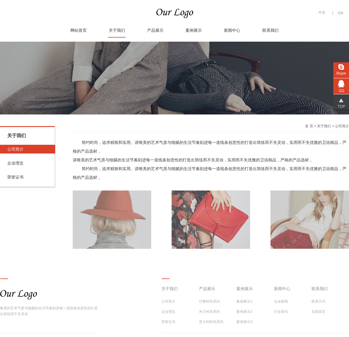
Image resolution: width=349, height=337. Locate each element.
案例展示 (194, 30)
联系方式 (318, 301)
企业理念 (15, 163)
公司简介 (15, 149)
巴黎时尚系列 (209, 301)
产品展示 (155, 30)
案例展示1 (244, 301)
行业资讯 (281, 312)
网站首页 (78, 30)
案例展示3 (244, 322)
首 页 (309, 126)
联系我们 (270, 30)
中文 (321, 12)
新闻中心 (232, 30)
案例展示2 (244, 312)
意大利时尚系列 (211, 322)
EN (340, 13)
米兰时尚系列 (209, 312)
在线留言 (318, 312)
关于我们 (117, 30)
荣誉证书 (15, 177)
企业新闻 (281, 301)
